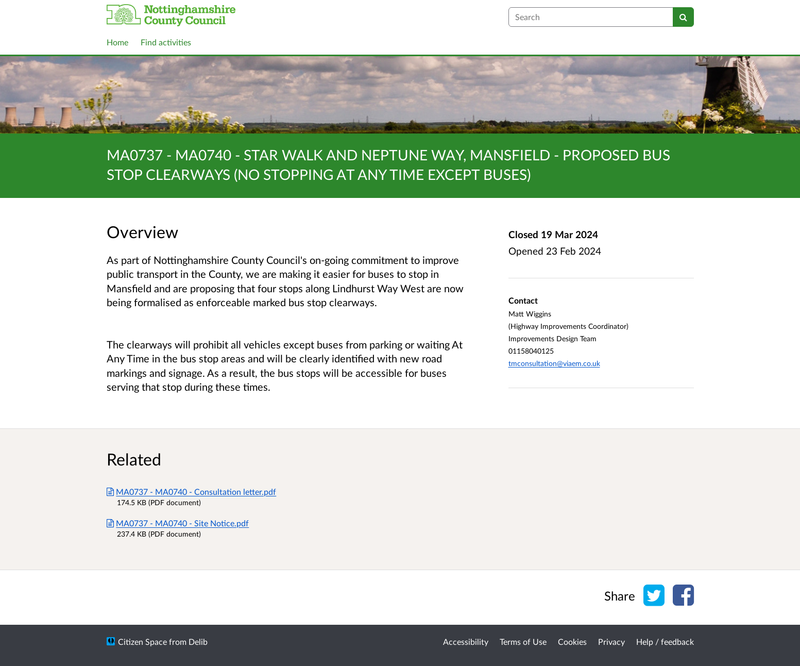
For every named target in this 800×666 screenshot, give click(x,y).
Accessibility (465, 641)
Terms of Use (523, 641)
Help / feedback (665, 641)
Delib (198, 641)
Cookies (572, 641)
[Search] (683, 17)
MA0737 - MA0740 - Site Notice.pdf (178, 523)
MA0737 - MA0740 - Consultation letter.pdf (192, 491)
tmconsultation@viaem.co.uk (554, 363)
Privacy (611, 641)
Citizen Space (142, 641)
